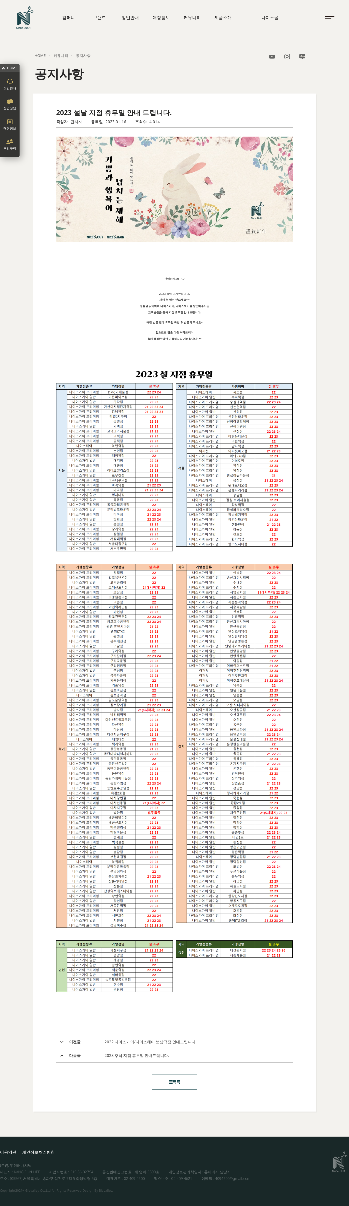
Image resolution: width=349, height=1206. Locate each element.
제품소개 (223, 17)
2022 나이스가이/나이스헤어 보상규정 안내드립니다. (151, 1042)
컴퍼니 (68, 17)
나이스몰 (270, 17)
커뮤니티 (192, 17)
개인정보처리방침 (38, 1152)
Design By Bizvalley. (98, 1190)
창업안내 (130, 17)
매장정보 (161, 17)
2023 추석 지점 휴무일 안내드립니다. (137, 1055)
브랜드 (99, 17)
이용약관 (8, 1152)
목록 (174, 1081)
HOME (12, 68)
